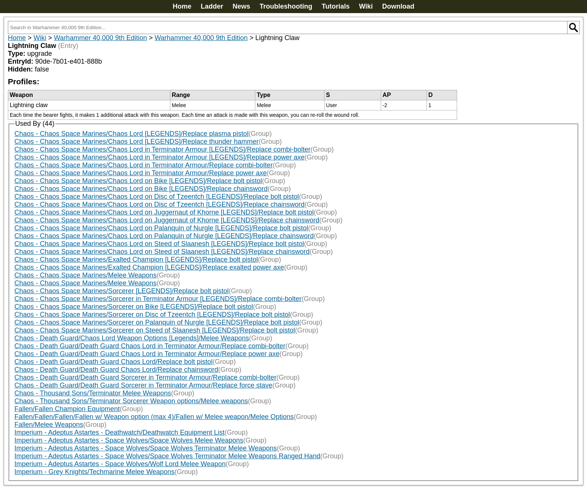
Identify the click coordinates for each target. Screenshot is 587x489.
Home (182, 6)
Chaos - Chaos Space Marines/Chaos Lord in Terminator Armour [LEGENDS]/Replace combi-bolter (163, 149)
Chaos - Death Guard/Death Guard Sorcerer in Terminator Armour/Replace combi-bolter (146, 377)
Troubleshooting (285, 6)
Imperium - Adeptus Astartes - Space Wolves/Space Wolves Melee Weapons (129, 440)
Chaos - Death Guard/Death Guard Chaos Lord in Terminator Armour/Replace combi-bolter (150, 346)
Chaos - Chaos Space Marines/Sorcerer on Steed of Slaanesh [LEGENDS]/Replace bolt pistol (155, 330)
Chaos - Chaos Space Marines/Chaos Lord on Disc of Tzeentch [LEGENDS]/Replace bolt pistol (157, 196)
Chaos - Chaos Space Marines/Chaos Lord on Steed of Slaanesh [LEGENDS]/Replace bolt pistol (159, 243)
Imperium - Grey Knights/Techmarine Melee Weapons (95, 472)
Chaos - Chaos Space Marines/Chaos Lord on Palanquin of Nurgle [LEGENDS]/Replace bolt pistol (161, 228)
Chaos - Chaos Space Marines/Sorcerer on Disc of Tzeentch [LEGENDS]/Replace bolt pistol (152, 314)
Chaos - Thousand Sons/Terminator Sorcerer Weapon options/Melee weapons (131, 401)
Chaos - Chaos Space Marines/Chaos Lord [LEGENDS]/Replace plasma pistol (132, 133)
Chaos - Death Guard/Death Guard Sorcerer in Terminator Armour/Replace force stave (144, 385)
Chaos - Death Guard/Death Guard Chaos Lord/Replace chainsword (116, 369)
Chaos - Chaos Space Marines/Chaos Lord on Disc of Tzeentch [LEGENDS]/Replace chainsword (160, 204)
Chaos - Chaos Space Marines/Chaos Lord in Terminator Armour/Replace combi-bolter (144, 165)
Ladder (212, 6)
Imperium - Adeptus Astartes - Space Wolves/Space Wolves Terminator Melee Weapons (146, 448)
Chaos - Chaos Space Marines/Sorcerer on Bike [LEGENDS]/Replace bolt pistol (134, 306)
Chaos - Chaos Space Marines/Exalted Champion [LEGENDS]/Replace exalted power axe (149, 267)
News (241, 6)
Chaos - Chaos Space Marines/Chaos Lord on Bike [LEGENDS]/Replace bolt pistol (138, 181)
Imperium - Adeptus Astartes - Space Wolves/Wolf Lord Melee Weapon (120, 464)
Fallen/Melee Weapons (49, 424)
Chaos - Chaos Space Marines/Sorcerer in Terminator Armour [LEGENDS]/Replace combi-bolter (158, 299)
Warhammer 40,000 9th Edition (100, 38)
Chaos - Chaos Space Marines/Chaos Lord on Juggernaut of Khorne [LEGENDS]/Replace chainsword (167, 220)
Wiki (366, 6)
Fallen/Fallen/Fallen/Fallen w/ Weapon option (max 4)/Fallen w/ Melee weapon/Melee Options (154, 416)
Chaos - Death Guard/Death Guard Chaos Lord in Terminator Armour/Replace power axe (147, 354)
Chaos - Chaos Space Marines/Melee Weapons (86, 275)
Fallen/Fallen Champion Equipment (67, 409)
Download (398, 6)
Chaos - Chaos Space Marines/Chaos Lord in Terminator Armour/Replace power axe (141, 173)
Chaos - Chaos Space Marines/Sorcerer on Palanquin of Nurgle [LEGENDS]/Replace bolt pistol (157, 322)
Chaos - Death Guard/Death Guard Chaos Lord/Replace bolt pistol (114, 361)
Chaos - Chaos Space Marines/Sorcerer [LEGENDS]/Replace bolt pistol (122, 291)
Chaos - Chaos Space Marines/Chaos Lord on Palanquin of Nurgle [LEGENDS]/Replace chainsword (164, 236)
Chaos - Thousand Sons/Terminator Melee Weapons (93, 393)
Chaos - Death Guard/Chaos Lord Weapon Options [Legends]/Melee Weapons (132, 338)
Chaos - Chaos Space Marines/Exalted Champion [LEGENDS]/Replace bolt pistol (136, 259)
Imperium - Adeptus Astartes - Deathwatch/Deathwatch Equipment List (120, 432)
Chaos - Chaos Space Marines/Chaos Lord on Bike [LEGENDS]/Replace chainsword (141, 188)
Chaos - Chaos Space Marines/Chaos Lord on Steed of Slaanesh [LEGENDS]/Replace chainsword (162, 251)
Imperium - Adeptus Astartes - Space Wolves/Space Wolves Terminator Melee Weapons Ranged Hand (167, 456)
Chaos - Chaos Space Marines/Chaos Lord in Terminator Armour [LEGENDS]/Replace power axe (160, 157)
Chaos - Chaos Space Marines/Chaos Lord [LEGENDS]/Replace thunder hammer (137, 141)
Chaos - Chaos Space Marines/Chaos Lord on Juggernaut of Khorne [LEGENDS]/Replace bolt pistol (164, 212)
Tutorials (336, 6)
